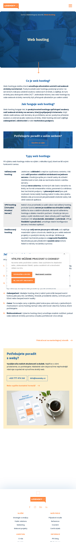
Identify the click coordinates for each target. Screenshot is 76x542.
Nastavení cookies (43, 275)
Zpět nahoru (38, 493)
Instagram (35, 507)
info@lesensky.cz (38, 378)
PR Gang (55, 538)
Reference (55, 521)
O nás (20, 538)
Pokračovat (38, 67)
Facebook (30, 507)
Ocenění (55, 525)
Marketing (21, 525)
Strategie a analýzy (20, 518)
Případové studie (55, 518)
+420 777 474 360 (17, 378)
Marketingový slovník (35, 15)
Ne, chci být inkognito (23, 281)
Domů (23, 15)
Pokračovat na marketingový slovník (52, 340)
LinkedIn (46, 507)
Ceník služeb (55, 528)
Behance (40, 507)
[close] (64, 254)
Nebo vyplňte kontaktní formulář (21, 385)
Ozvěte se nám (38, 143)
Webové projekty (20, 528)
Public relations (21, 521)
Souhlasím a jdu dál (21, 275)
